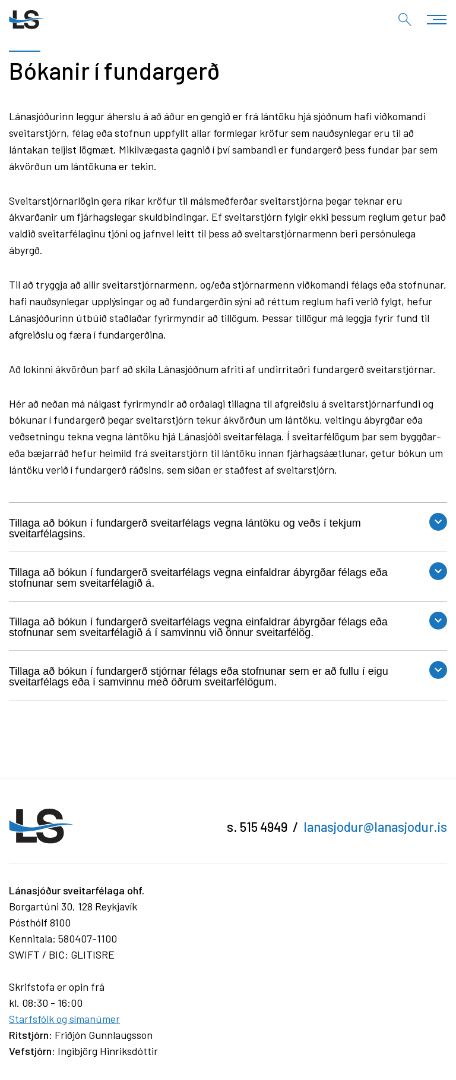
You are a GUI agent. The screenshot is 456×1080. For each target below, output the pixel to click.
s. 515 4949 (257, 826)
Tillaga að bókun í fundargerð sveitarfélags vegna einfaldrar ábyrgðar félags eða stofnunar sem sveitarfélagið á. (198, 577)
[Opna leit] (404, 19)
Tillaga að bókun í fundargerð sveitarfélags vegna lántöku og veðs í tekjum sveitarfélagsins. (185, 528)
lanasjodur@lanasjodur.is (375, 826)
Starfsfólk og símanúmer (64, 1018)
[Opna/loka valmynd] (436, 19)
